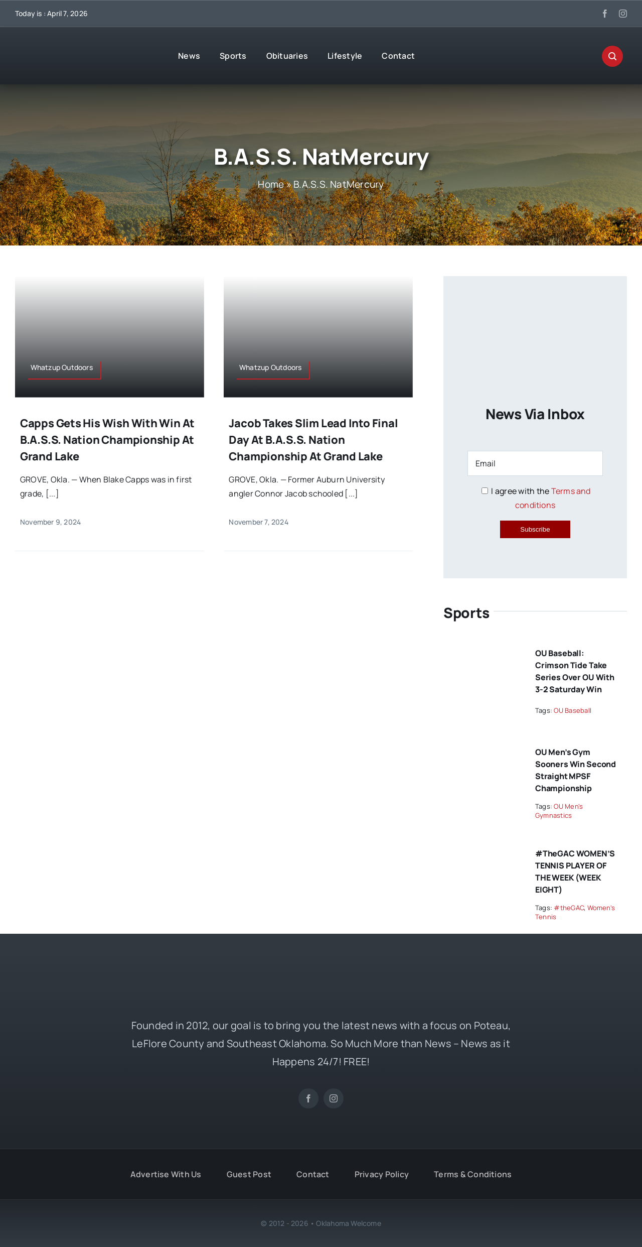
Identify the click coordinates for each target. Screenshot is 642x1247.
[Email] (535, 463)
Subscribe (535, 529)
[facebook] (605, 14)
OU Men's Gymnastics (559, 811)
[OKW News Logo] (80, 46)
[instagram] (623, 14)
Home (271, 184)
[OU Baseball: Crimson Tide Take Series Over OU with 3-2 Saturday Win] (482, 649)
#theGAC (569, 907)
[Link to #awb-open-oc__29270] (612, 56)
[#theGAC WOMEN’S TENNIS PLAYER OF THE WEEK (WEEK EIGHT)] (482, 849)
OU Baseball (572, 710)
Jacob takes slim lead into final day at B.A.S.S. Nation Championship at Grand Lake (313, 440)
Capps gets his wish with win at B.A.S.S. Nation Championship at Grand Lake (107, 440)
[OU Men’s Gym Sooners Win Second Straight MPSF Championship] (482, 748)
